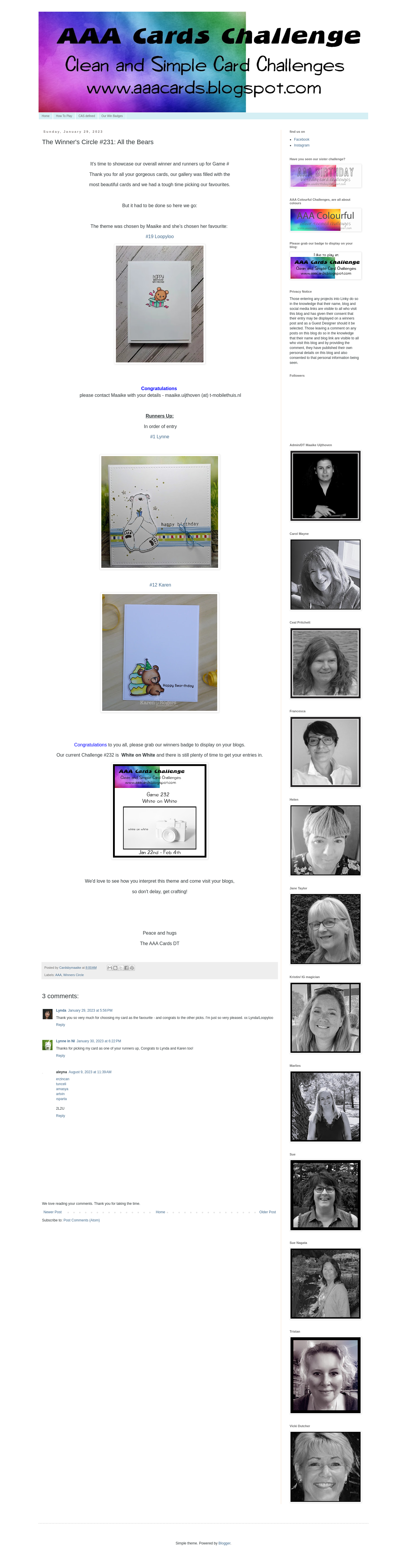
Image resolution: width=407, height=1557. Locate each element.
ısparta (61, 1099)
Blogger (224, 1543)
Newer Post (53, 1212)
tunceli (61, 1084)
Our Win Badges (112, 116)
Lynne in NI (65, 1041)
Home (46, 116)
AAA (58, 975)
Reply (60, 1025)
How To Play (64, 116)
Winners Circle (73, 975)
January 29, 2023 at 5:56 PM (90, 1010)
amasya (62, 1089)
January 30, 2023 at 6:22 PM (98, 1041)
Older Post (267, 1212)
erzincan (62, 1079)
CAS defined (87, 116)
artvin (60, 1094)
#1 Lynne (159, 436)
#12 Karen (159, 584)
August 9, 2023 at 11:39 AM (90, 1072)
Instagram (301, 145)
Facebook (301, 139)
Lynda (61, 1010)
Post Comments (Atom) (81, 1220)
